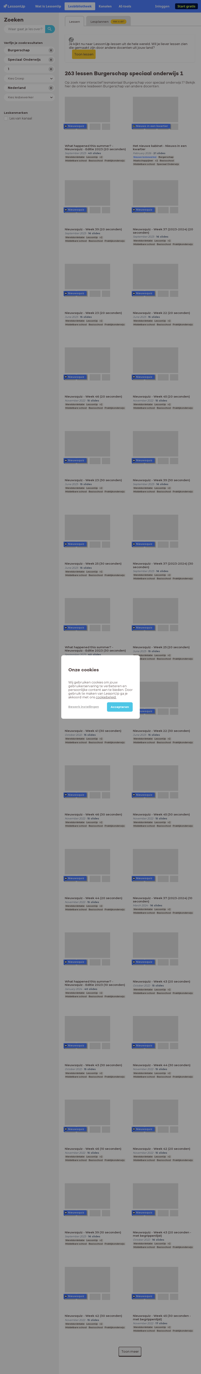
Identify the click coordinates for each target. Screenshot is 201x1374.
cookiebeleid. (106, 697)
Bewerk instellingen (83, 707)
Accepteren (120, 707)
